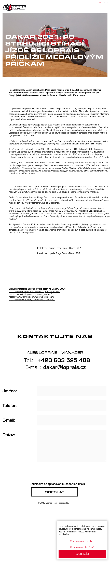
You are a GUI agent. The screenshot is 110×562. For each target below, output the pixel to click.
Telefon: (10, 405)
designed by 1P (65, 502)
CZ (100, 2)
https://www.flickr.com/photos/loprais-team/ (32, 299)
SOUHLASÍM (82, 554)
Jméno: (10, 390)
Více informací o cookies (82, 541)
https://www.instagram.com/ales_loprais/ (30, 294)
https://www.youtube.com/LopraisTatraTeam (31, 296)
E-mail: (9, 420)
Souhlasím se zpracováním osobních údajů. (55, 484)
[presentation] (54, 472)
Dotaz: (9, 434)
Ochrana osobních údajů (82, 547)
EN (105, 2)
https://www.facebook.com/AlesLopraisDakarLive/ (34, 291)
